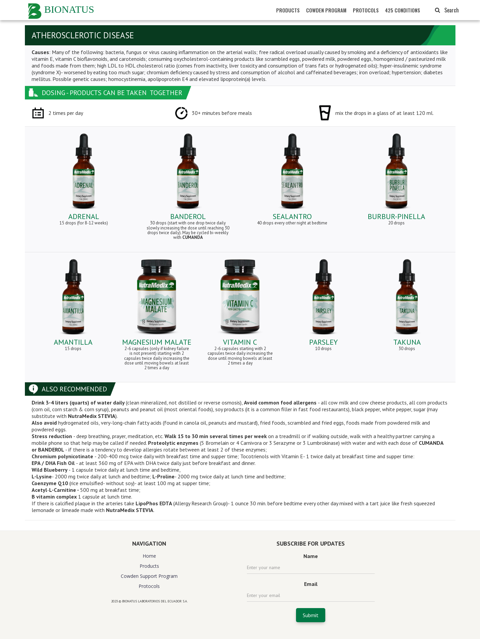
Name (310, 556)
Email (311, 584)
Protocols (149, 586)
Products (149, 566)
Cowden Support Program (149, 576)
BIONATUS (69, 9)
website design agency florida (149, 613)
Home (149, 556)
